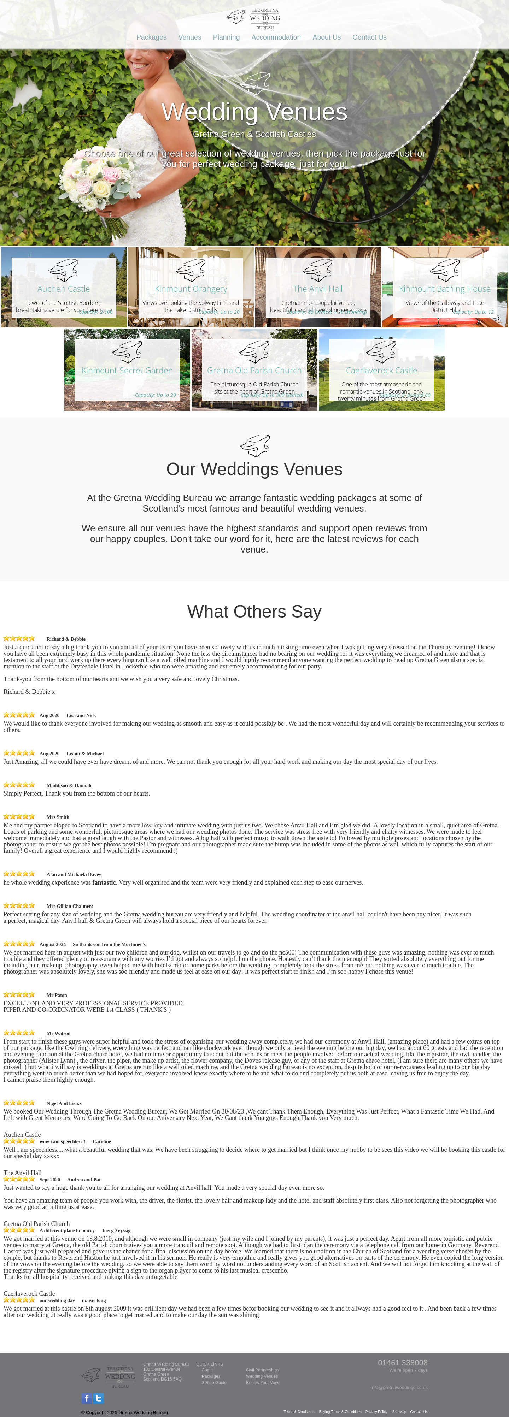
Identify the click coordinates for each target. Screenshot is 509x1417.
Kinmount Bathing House (445, 288)
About (207, 1370)
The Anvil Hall (318, 288)
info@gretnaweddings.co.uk (399, 1387)
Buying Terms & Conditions (341, 1412)
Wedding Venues (262, 1376)
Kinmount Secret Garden (127, 370)
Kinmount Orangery (191, 288)
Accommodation (276, 37)
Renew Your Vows (263, 1382)
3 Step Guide (214, 1382)
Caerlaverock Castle (381, 370)
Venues (190, 37)
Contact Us (370, 37)
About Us (326, 37)
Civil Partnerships (262, 1370)
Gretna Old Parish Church (254, 370)
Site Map (399, 1412)
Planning (226, 37)
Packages (151, 37)
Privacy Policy (376, 1412)
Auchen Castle (63, 288)
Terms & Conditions (299, 1412)
